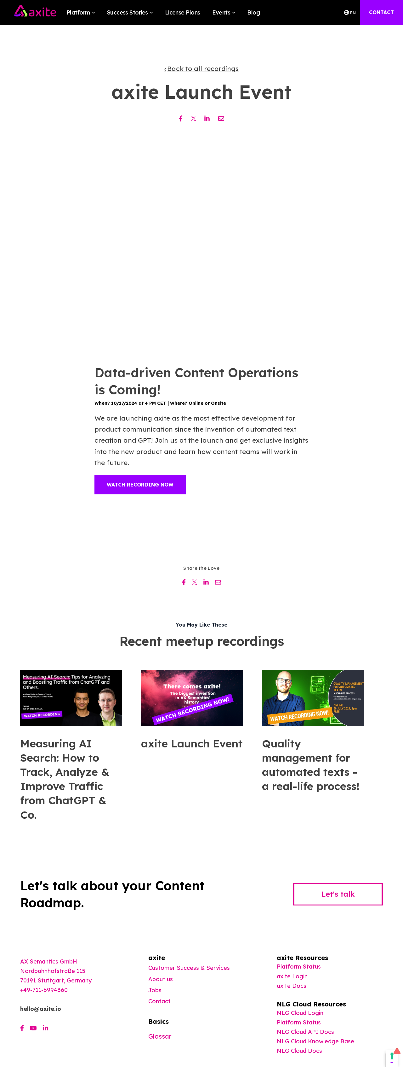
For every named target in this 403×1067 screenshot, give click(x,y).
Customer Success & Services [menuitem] (189, 967)
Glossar (160, 1036)
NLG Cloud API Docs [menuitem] (305, 1031)
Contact (159, 1001)
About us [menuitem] (160, 979)
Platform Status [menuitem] (299, 966)
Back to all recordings (203, 68)
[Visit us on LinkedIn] (45, 1028)
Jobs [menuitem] (155, 990)
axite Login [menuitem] (292, 976)
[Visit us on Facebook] (22, 1028)
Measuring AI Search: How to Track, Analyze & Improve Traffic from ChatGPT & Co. (64, 779)
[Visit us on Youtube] (33, 1028)
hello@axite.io (40, 1008)
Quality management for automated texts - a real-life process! (311, 765)
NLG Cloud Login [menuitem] (300, 1013)
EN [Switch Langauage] (350, 12)
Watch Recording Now (140, 484)
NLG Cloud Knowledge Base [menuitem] (315, 1041)
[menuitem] (291, 985)
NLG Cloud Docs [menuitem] (299, 1050)
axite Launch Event (191, 743)
